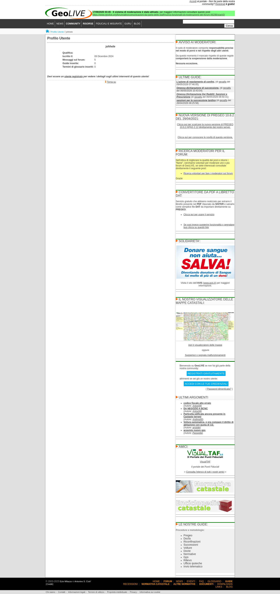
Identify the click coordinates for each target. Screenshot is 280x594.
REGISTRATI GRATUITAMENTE (206, 373)
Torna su (111, 82)
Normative (190, 554)
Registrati (220, 4)
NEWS (59, 23)
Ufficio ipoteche (193, 563)
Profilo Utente (57, 32)
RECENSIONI (130, 584)
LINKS (218, 586)
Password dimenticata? (219, 389)
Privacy (133, 592)
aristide (196, 427)
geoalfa (222, 81)
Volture (188, 547)
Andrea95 (197, 419)
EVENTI (191, 581)
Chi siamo (50, 592)
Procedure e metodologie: (190, 530)
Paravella (197, 433)
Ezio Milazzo (66, 581)
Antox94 (196, 405)
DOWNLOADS (225, 584)
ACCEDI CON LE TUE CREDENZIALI (206, 383)
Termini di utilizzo (96, 592)
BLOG (137, 23)
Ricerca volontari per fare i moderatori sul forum (208, 173)
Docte (187, 550)
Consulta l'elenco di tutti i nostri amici (205, 472)
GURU (127, 23)
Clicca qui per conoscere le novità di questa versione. (205, 137)
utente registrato (73, 76)
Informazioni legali (76, 592)
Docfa (187, 538)
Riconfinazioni (192, 541)
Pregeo (188, 535)
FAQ (201, 581)
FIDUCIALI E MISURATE (109, 23)
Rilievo (188, 560)
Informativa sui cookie (150, 592)
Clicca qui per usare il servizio (199, 214)
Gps (186, 557)
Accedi (193, 1)
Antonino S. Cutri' (82, 581)
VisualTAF (205, 461)
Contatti (61, 592)
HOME (50, 23)
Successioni (191, 544)
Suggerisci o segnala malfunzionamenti (205, 355)
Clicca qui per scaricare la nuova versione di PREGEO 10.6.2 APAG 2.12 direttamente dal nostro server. (205, 126)
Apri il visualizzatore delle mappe (205, 345)
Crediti (49, 584)
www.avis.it (209, 283)
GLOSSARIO (214, 581)
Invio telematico (193, 566)
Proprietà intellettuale (117, 592)
